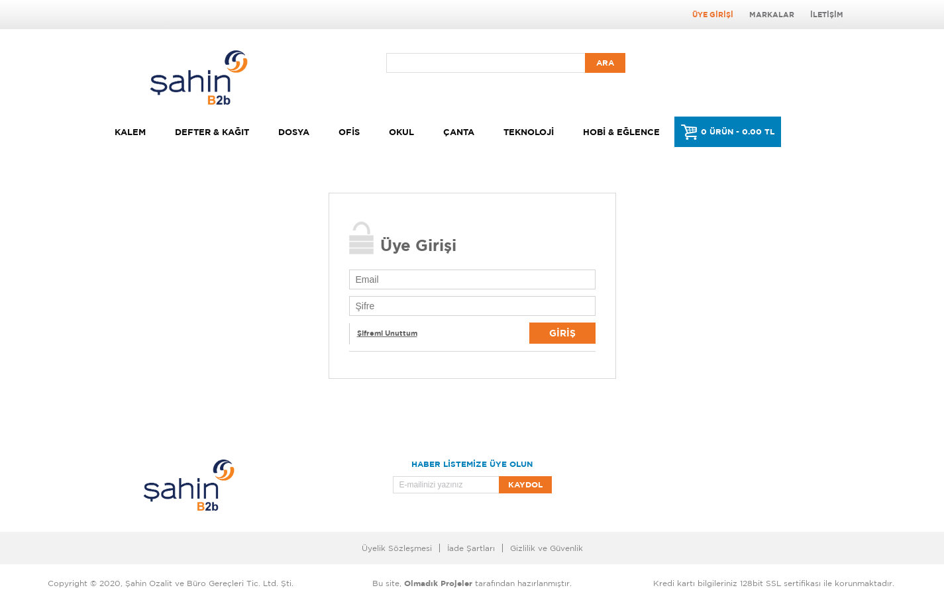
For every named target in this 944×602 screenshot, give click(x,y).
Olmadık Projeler (438, 583)
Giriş (562, 333)
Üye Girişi (712, 15)
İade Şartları (471, 548)
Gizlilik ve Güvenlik (546, 548)
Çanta (458, 131)
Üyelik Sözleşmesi (397, 548)
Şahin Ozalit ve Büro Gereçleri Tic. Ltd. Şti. (209, 583)
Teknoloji (528, 131)
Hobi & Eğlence (621, 131)
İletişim (826, 15)
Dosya (293, 131)
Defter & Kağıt (212, 131)
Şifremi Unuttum (387, 333)
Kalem (130, 131)
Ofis (349, 131)
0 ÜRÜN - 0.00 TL (737, 131)
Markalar (771, 15)
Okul (401, 131)
